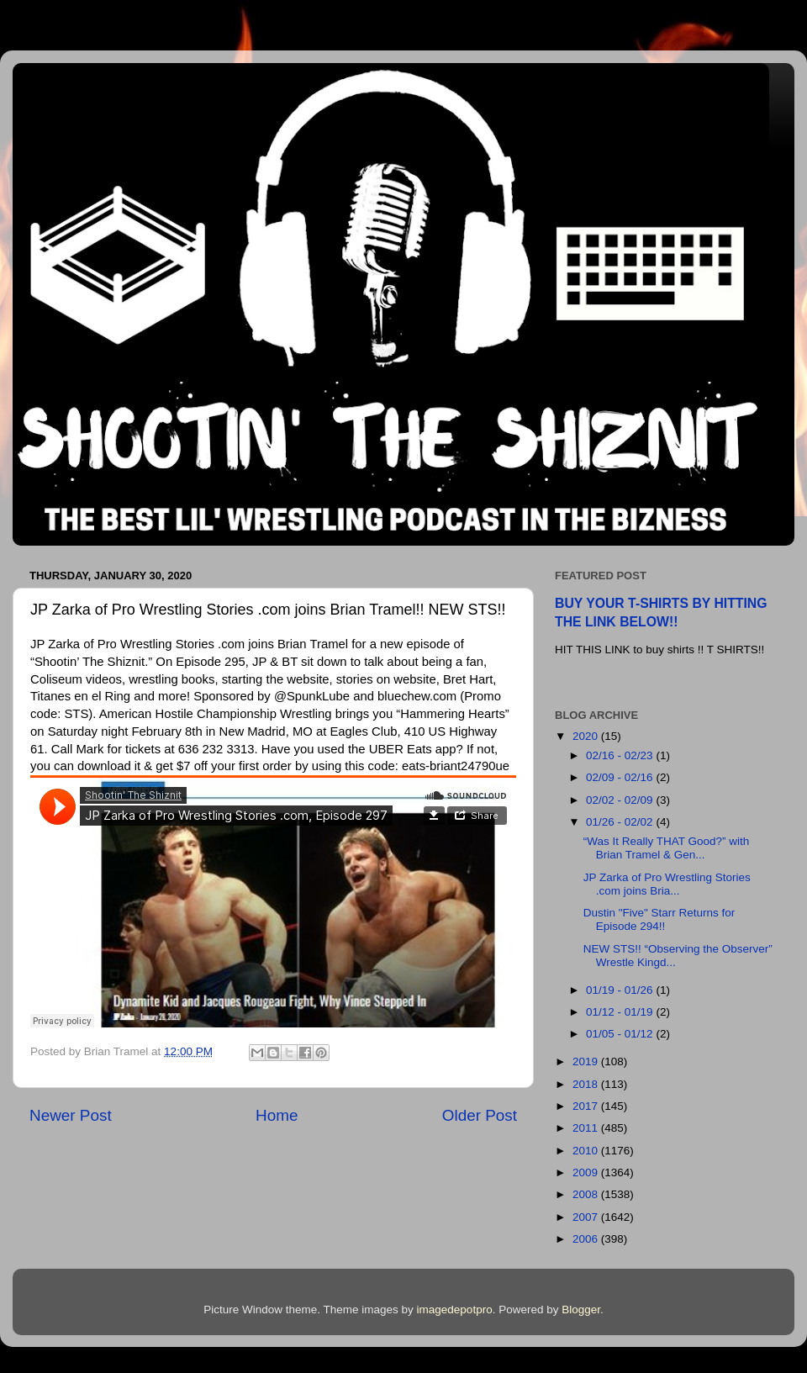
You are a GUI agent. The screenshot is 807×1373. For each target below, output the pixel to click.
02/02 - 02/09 (621, 800)
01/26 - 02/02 (621, 822)
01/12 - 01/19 (621, 1012)
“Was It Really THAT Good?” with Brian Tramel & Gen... (666, 848)
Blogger (581, 1309)
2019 (586, 1061)
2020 (586, 736)
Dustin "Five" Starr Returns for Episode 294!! (659, 919)
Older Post (479, 1115)
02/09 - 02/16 (621, 777)
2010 (586, 1150)
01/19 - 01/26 (621, 990)
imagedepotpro (455, 1309)
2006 (586, 1239)
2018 (586, 1084)
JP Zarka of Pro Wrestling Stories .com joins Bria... (667, 884)
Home (277, 1115)
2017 (586, 1106)
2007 (586, 1217)
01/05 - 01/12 (621, 1033)
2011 (586, 1128)
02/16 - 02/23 (621, 755)
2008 (586, 1194)
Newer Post (70, 1115)
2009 (586, 1172)
